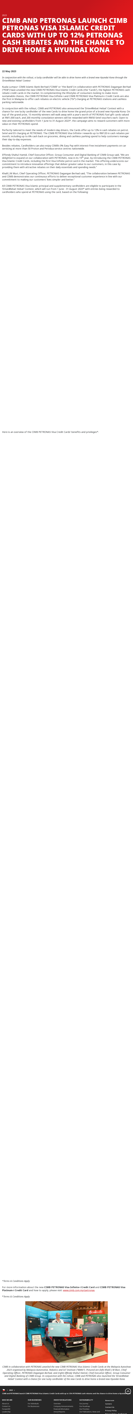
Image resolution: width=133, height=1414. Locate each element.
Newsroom (109, 1400)
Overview (57, 1403)
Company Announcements (63, 1406)
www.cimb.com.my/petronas (79, 1290)
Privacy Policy (111, 1410)
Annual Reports (59, 1412)
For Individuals (33, 1403)
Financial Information (61, 1409)
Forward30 (6, 1409)
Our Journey (83, 1403)
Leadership (6, 1412)
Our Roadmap (84, 1406)
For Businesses (33, 1406)
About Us (5, 1403)
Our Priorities (84, 1409)
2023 (11, 1390)
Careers (108, 1404)
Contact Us (6, 1406)
